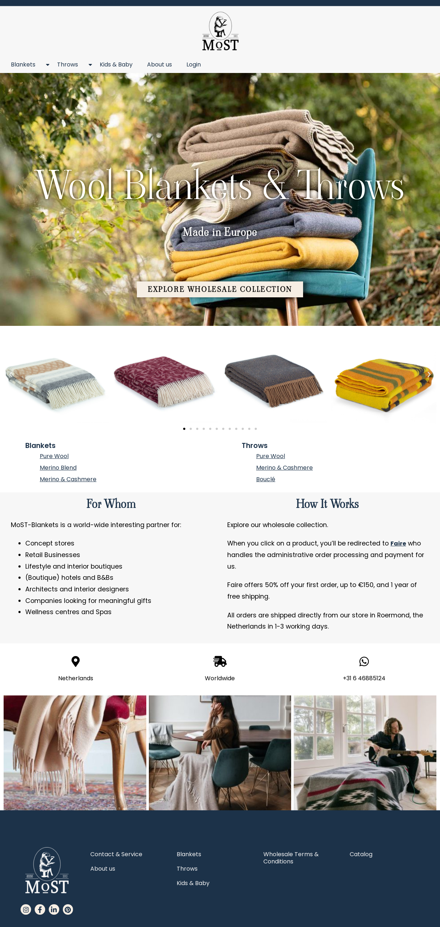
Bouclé (265, 479)
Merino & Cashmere (68, 479)
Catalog (361, 854)
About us (159, 64)
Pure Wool (54, 456)
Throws (71, 64)
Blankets (27, 64)
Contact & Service (116, 854)
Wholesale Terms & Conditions (291, 858)
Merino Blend (58, 468)
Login (193, 64)
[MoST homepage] (220, 31)
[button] (220, 291)
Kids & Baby (116, 64)
